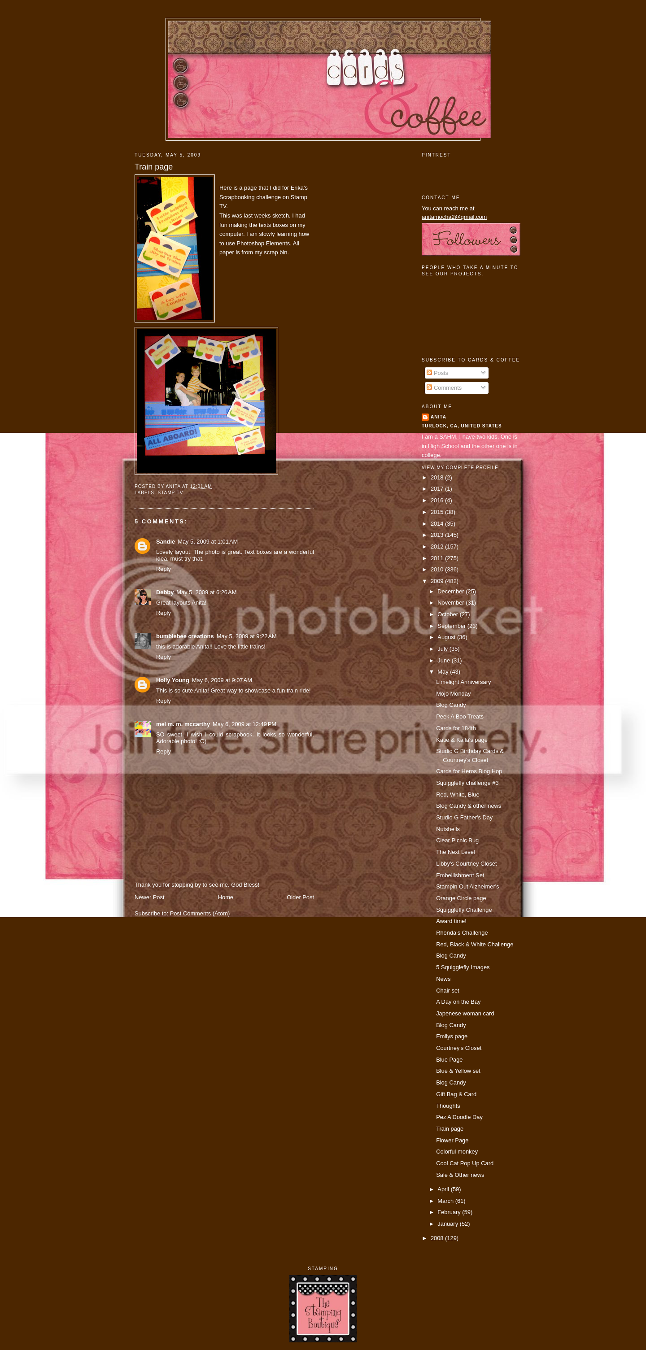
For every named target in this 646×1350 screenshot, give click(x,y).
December (451, 591)
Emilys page (451, 1036)
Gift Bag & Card (456, 1094)
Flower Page (452, 1140)
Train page (154, 166)
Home (225, 897)
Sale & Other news (460, 1174)
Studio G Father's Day (464, 817)
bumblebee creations (185, 636)
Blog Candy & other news (468, 805)
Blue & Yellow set (458, 1070)
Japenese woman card (465, 1013)
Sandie (165, 541)
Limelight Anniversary (463, 682)
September (452, 626)
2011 (438, 558)
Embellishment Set (460, 875)
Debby (165, 592)
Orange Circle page (461, 898)
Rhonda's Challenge (462, 932)
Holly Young (172, 680)
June (444, 660)
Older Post (300, 897)
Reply (163, 569)
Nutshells (448, 829)
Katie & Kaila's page (462, 739)
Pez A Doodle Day (459, 1117)
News (443, 978)
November (451, 602)
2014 (438, 523)
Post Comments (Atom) (200, 913)
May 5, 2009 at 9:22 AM (247, 636)
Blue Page (449, 1059)
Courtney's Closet (458, 1048)
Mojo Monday (453, 693)
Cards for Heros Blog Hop (469, 771)
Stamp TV (170, 492)
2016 (438, 500)
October (448, 614)
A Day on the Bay (458, 1001)
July (443, 648)
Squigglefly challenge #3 (467, 783)
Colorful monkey (457, 1151)
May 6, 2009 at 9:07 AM (222, 680)
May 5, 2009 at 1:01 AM (208, 541)
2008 (438, 1238)
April (443, 1189)
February (449, 1212)
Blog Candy (451, 704)
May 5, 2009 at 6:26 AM (206, 592)
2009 (438, 581)
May (443, 671)
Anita (438, 416)
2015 (438, 512)
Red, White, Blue (458, 794)
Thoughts (448, 1105)
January (448, 1223)
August (447, 637)
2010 (438, 569)
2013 (438, 534)
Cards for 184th (456, 728)
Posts (437, 373)
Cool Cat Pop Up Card (464, 1163)
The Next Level (455, 852)
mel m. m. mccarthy (183, 724)
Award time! (451, 921)
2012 (438, 546)
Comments (444, 387)
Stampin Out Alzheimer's (467, 886)
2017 (438, 488)
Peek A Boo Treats (460, 716)
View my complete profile (460, 467)
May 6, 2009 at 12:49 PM (244, 724)
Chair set (447, 990)
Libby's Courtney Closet (466, 863)
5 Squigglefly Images (462, 967)
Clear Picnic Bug (457, 840)
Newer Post (149, 897)
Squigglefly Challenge (464, 909)
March (446, 1201)
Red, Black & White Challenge (474, 944)
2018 (438, 477)
